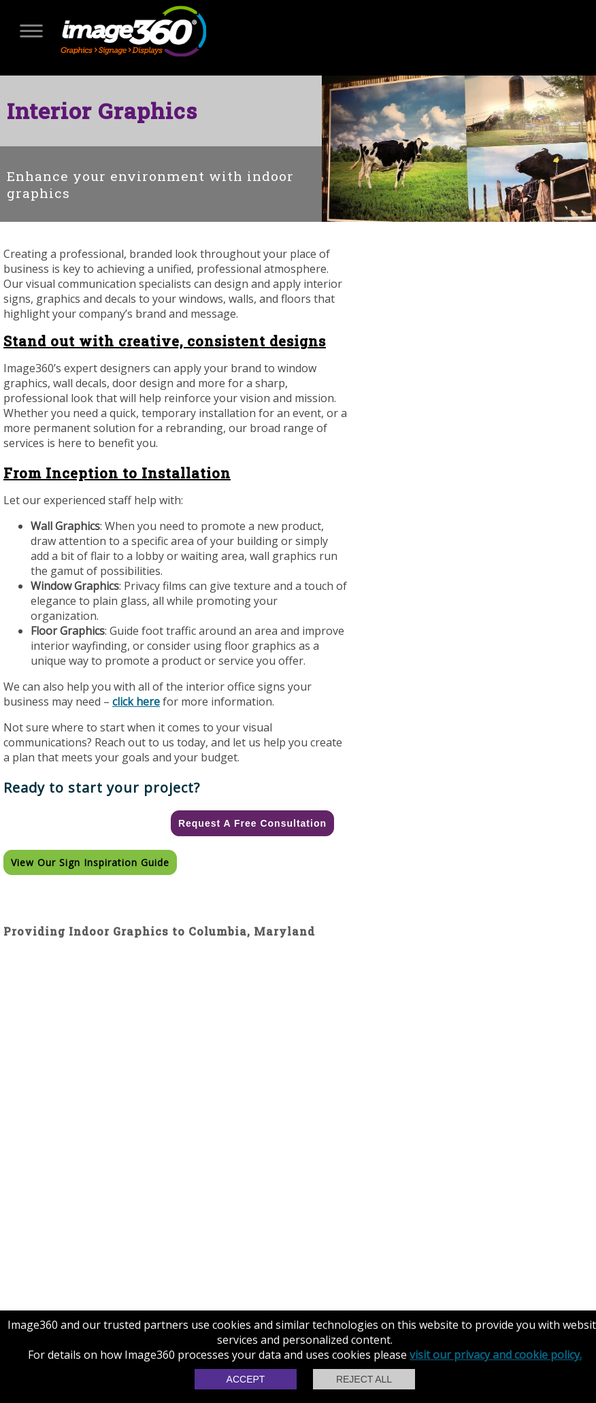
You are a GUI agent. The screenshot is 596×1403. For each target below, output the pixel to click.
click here (136, 701)
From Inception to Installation (117, 473)
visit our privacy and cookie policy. (496, 1354)
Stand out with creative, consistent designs (164, 341)
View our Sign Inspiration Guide (90, 862)
